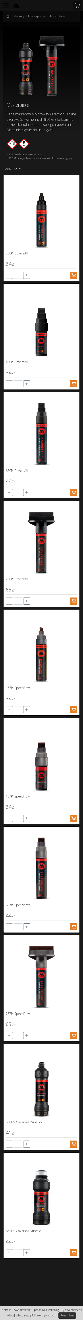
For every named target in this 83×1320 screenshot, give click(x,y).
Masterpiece (36, 16)
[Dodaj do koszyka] (73, 275)
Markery (19, 16)
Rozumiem (67, 1315)
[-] (9, 275)
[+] (26, 275)
